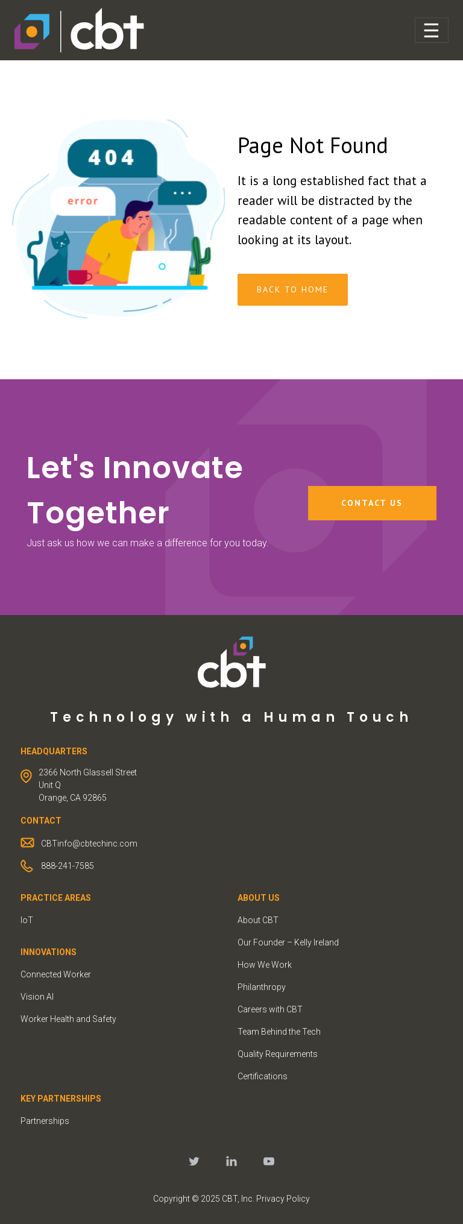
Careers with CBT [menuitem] (270, 1009)
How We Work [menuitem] (265, 965)
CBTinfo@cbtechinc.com (89, 843)
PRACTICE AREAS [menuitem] (55, 898)
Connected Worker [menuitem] (55, 974)
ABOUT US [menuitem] (259, 898)
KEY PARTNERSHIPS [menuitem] (60, 1098)
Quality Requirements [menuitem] (278, 1054)
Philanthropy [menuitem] (262, 987)
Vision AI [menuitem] (37, 997)
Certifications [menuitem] (263, 1076)
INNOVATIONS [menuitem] (48, 952)
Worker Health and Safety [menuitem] (68, 1019)
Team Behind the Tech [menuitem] (279, 1031)
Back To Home (293, 289)
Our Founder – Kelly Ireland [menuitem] (288, 942)
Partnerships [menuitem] (44, 1121)
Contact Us (372, 502)
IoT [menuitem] (26, 920)
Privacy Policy (283, 1198)
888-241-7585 (67, 866)
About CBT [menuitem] (258, 920)
